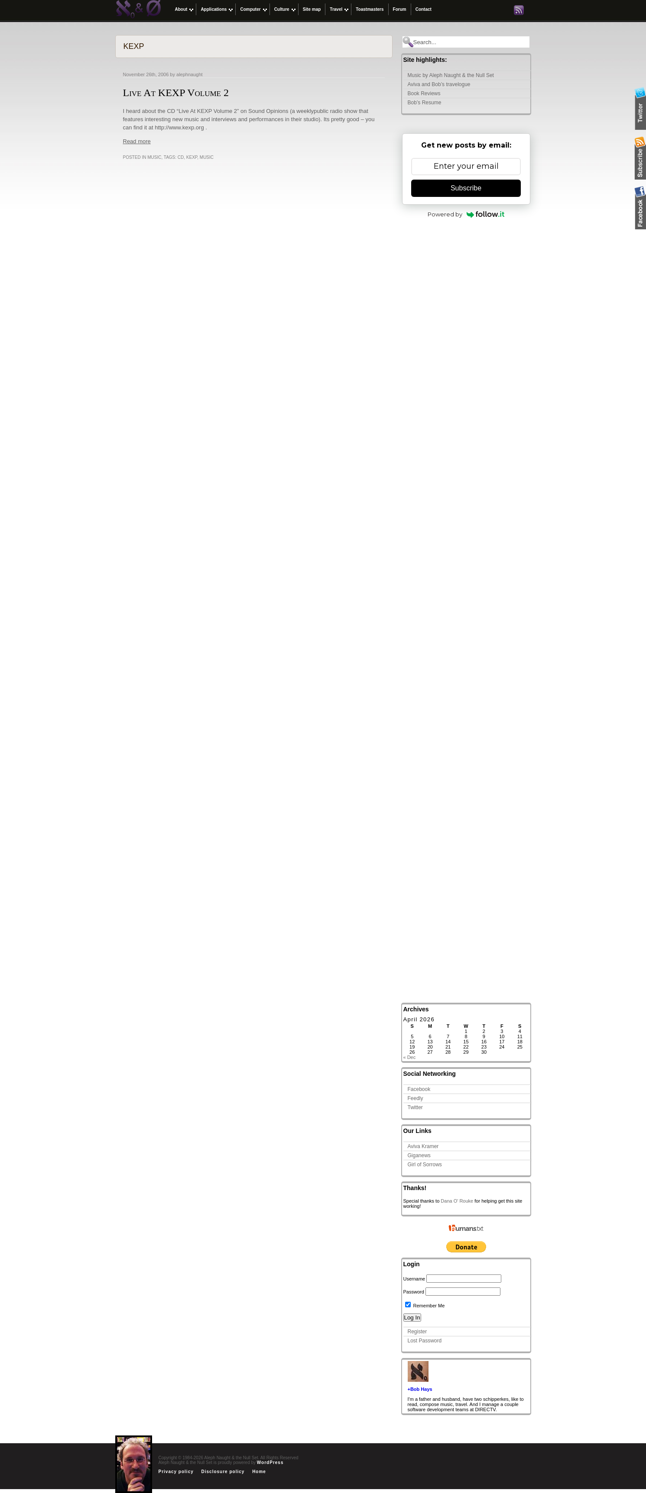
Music (154, 157)
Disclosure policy (223, 1471)
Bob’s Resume (424, 103)
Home (259, 1471)
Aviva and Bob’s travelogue (439, 84)
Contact (424, 9)
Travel (336, 9)
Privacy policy (176, 1471)
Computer (250, 9)
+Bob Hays (420, 1389)
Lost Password (425, 1341)
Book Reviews (424, 93)
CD (181, 157)
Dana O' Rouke (457, 1200)
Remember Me (425, 1305)
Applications (214, 9)
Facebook (419, 1089)
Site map (312, 9)
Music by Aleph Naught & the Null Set (451, 75)
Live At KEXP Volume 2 (176, 92)
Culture (281, 9)
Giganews (419, 1155)
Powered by (466, 214)
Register (417, 1332)
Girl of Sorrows (425, 1165)
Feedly (415, 1098)
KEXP (191, 157)
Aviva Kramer (423, 1146)
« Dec (409, 1057)
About (181, 9)
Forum (399, 9)
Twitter (415, 1107)
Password (413, 1291)
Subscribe (466, 188)
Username (414, 1278)
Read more (137, 141)
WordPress (270, 1462)
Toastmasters (369, 9)
